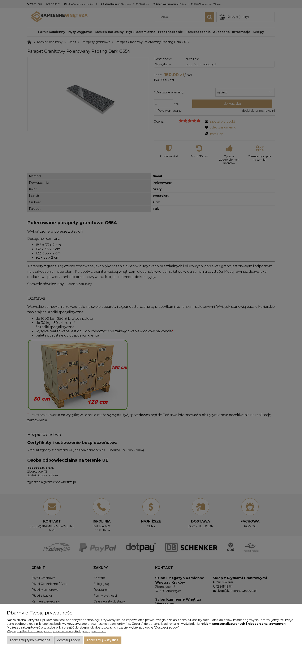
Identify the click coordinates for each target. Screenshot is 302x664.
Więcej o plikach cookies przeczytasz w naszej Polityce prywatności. (56, 631)
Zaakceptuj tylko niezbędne (30, 640)
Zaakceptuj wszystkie (102, 640)
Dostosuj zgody (68, 640)
